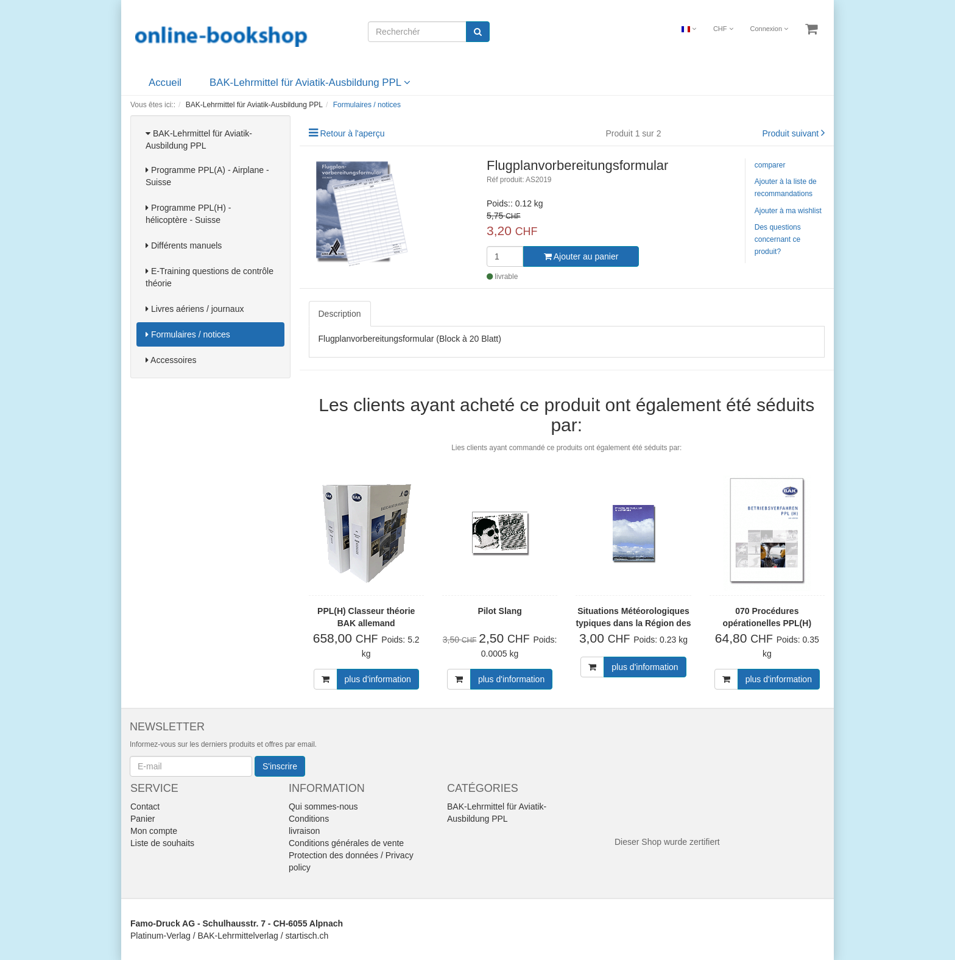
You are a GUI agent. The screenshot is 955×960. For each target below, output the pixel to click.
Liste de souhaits (162, 843)
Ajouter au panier (581, 256)
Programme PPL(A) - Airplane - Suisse (207, 176)
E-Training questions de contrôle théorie (209, 277)
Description (340, 314)
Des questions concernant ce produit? (778, 239)
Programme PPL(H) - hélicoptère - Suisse (188, 214)
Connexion (769, 28)
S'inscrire (280, 766)
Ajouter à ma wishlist (788, 210)
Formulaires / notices (188, 334)
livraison (304, 831)
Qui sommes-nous (323, 806)
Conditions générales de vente (346, 843)
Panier (142, 819)
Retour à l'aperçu (352, 133)
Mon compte (153, 831)
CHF (723, 28)
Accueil (165, 82)
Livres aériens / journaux (195, 309)
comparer (770, 165)
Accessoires (171, 360)
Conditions (309, 819)
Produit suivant (791, 133)
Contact (145, 806)
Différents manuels (184, 245)
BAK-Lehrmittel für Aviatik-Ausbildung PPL (310, 82)
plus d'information (378, 679)
